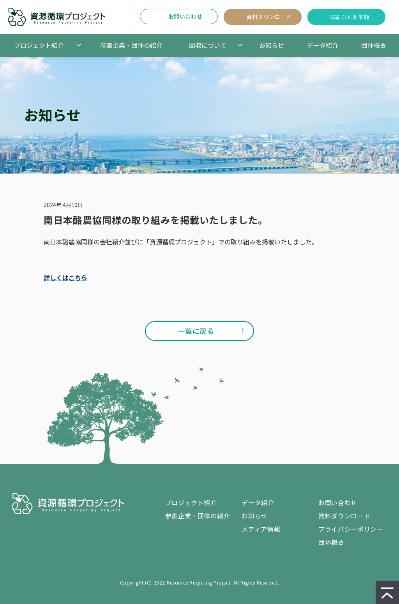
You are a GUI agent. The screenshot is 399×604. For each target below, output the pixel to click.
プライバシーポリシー (350, 529)
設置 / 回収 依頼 (349, 17)
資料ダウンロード (268, 17)
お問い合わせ (185, 16)
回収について (207, 45)
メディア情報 (261, 529)
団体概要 (373, 45)
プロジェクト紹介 (39, 45)
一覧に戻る (196, 331)
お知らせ (271, 45)
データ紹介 (322, 45)
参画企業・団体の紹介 (131, 45)
